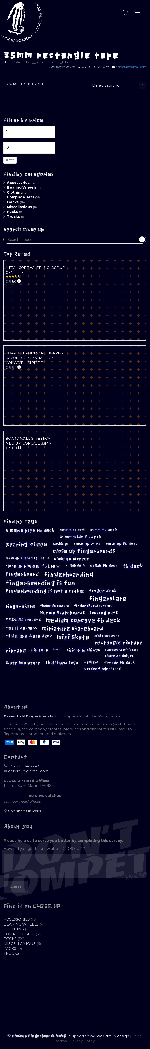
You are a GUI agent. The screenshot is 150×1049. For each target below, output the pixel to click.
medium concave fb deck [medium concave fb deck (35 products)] (83, 620)
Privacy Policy (82, 1041)
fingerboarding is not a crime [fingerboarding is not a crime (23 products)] (44, 591)
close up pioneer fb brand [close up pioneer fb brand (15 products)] (33, 566)
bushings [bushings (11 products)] (60, 544)
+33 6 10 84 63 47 (23, 766)
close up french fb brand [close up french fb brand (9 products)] (27, 558)
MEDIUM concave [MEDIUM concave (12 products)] (23, 620)
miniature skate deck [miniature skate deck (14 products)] (28, 636)
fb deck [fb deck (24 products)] (133, 566)
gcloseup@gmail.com (131, 67)
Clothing (15, 192)
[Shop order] (118, 85)
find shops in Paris (24, 811)
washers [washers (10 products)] (90, 662)
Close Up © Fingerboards (28, 716)
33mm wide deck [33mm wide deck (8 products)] (72, 530)
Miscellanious (19, 207)
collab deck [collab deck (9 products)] (75, 565)
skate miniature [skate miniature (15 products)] (22, 662)
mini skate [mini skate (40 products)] (73, 637)
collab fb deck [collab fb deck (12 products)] (104, 566)
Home (8, 62)
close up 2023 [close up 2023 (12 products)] (87, 544)
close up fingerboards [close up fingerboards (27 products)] (84, 551)
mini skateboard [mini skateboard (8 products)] (106, 636)
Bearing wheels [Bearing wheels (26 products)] (26, 545)
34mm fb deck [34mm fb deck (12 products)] (103, 530)
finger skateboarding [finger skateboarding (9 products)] (93, 606)
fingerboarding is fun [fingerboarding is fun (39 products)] (40, 583)
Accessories (18, 182)
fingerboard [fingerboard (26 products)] (22, 574)
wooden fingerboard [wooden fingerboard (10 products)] (102, 669)
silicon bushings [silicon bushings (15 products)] (83, 650)
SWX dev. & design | (114, 1036)
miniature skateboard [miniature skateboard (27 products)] (73, 629)
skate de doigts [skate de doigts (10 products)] (119, 656)
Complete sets (20, 197)
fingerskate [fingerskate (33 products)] (108, 598)
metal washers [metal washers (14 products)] (21, 628)
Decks (13, 202)
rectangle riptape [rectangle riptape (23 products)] (118, 642)
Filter (10, 160)
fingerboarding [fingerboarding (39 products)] (69, 574)
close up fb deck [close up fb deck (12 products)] (122, 544)
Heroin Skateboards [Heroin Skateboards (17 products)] (62, 612)
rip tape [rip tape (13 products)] (39, 650)
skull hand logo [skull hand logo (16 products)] (61, 662)
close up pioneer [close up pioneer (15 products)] (71, 558)
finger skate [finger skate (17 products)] (20, 606)
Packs (12, 212)
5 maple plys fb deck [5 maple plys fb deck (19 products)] (29, 530)
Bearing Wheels (22, 187)
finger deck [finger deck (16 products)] (103, 590)
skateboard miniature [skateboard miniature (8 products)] (122, 649)
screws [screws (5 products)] (57, 649)
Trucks (13, 216)
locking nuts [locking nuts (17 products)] (104, 612)
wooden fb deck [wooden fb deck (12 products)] (119, 662)
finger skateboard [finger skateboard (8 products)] (54, 606)
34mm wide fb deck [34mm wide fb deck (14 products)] (80, 537)
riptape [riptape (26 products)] (15, 651)
